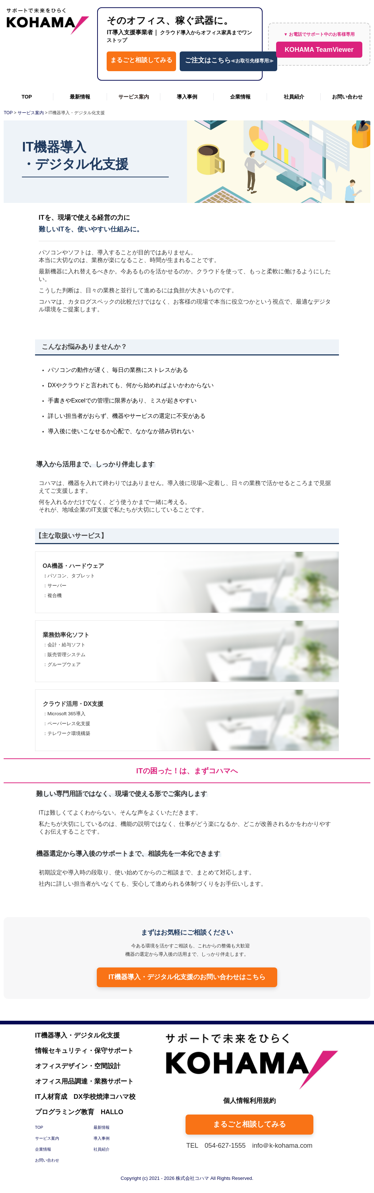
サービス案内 (133, 97)
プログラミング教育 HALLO (79, 1112)
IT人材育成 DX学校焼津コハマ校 (85, 1096)
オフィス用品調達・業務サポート (84, 1081)
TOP (27, 97)
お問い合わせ (347, 97)
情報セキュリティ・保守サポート (84, 1050)
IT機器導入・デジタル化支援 (77, 1035)
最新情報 (80, 97)
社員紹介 (294, 97)
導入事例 (187, 97)
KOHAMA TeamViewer (319, 49)
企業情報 (240, 97)
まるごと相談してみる (141, 60)
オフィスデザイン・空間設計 (78, 1066)
